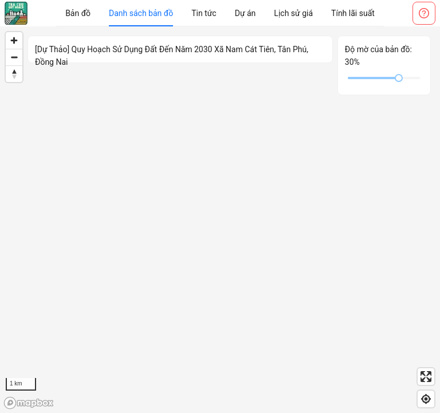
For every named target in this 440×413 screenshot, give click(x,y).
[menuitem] (78, 13)
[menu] (220, 13)
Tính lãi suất (353, 13)
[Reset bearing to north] (14, 73)
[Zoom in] (14, 40)
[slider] (399, 78)
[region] (220, 219)
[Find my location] (426, 399)
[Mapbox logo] (28, 403)
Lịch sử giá (293, 13)
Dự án (245, 13)
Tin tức (204, 13)
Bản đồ (78, 13)
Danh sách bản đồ (141, 13)
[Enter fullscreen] (426, 376)
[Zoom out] (14, 57)
